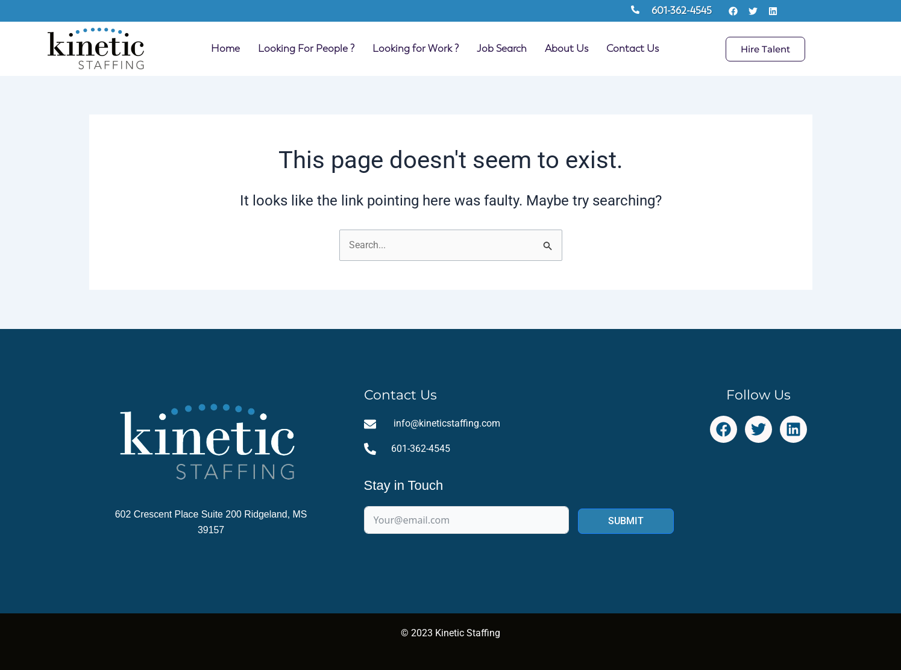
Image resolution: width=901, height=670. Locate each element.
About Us (566, 48)
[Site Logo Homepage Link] (96, 49)
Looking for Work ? (415, 48)
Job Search (502, 48)
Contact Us (632, 48)
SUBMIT (626, 521)
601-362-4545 (681, 10)
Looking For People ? (306, 48)
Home (225, 48)
